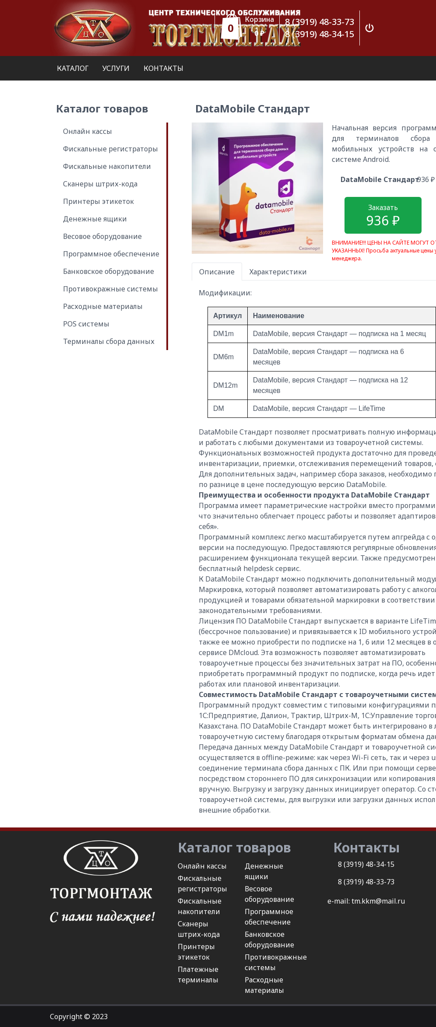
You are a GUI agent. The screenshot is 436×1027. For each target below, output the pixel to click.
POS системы (86, 324)
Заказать (383, 216)
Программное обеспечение (111, 254)
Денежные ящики (95, 219)
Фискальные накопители (107, 166)
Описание (217, 272)
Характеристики (278, 272)
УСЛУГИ (116, 68)
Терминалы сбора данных (109, 341)
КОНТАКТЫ (163, 68)
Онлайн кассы (87, 131)
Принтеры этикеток (98, 201)
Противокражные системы (110, 289)
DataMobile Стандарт (380, 179)
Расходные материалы (103, 306)
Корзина (259, 19)
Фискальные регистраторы (110, 149)
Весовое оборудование (102, 236)
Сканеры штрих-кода (100, 184)
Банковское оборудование (108, 271)
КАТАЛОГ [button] (72, 68)
